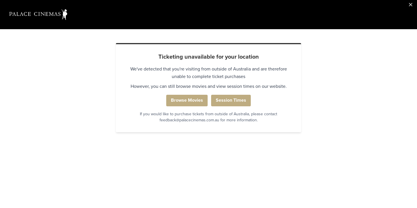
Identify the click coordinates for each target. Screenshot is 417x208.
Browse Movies (187, 100)
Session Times (231, 100)
